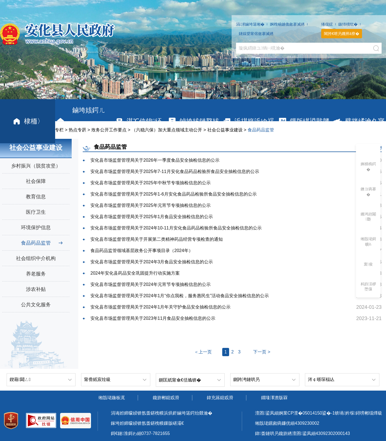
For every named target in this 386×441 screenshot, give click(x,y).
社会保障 (36, 181)
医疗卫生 (36, 212)
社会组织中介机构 (36, 258)
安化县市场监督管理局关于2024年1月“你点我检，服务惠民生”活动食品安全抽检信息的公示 (179, 295)
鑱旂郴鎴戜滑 (166, 397)
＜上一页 (203, 352)
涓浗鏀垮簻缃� (250, 24)
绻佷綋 (327, 24)
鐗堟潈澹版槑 (274, 397)
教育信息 (36, 196)
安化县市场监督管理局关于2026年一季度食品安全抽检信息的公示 (154, 160)
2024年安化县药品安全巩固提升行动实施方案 (135, 273)
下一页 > (261, 352)
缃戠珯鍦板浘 (111, 397)
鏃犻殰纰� (348, 24)
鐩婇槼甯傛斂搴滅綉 (256, 33)
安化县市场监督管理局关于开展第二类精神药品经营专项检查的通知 (156, 239)
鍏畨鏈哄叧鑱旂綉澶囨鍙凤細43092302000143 (302, 433)
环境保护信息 (36, 227)
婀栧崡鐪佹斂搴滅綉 (287, 24)
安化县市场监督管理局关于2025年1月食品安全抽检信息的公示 (151, 216)
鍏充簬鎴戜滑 (220, 397)
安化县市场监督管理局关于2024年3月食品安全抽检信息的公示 (151, 261)
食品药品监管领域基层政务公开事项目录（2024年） (141, 250)
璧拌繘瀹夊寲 (359, 121)
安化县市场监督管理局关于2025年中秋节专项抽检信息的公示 (150, 182)
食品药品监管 (36, 243)
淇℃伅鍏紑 (138, 121)
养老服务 (36, 274)
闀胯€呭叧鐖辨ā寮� (341, 33)
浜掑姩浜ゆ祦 (248, 121)
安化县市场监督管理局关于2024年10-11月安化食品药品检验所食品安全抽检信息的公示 (176, 228)
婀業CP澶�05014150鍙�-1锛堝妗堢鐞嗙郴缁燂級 (330, 413)
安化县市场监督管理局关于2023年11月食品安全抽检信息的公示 (152, 318)
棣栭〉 (28, 121)
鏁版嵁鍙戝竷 (303, 121)
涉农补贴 (36, 289)
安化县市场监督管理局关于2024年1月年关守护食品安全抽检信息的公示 (160, 307)
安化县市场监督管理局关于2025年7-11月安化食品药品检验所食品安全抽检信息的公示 (174, 171)
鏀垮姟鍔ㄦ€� (80, 121)
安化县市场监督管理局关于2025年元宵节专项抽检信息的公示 (150, 205)
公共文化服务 (36, 304)
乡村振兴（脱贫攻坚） (36, 166)
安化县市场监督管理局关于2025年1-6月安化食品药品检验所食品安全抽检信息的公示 (173, 194)
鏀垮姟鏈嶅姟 (193, 121)
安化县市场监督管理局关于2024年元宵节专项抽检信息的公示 (150, 284)
